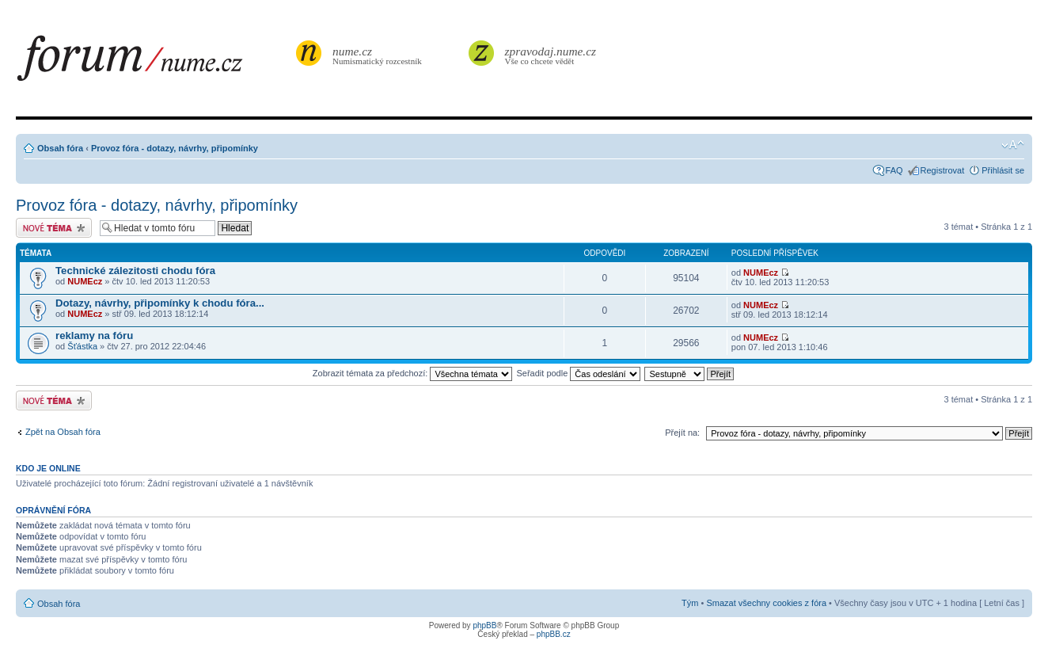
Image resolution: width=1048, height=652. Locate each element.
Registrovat (943, 170)
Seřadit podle (578, 373)
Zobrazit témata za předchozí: (413, 373)
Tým (690, 603)
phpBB (484, 625)
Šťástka (82, 346)
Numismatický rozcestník (379, 55)
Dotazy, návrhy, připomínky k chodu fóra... (159, 303)
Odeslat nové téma (54, 228)
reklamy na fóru (94, 335)
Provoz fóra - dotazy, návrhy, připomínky (174, 148)
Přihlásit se (1003, 170)
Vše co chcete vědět (551, 55)
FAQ (894, 170)
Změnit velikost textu (1012, 145)
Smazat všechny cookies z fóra (766, 603)
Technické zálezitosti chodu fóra (135, 270)
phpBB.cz (554, 634)
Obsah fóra (60, 148)
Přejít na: (682, 432)
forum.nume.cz (154, 63)
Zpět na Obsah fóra (63, 432)
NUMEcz (84, 281)
